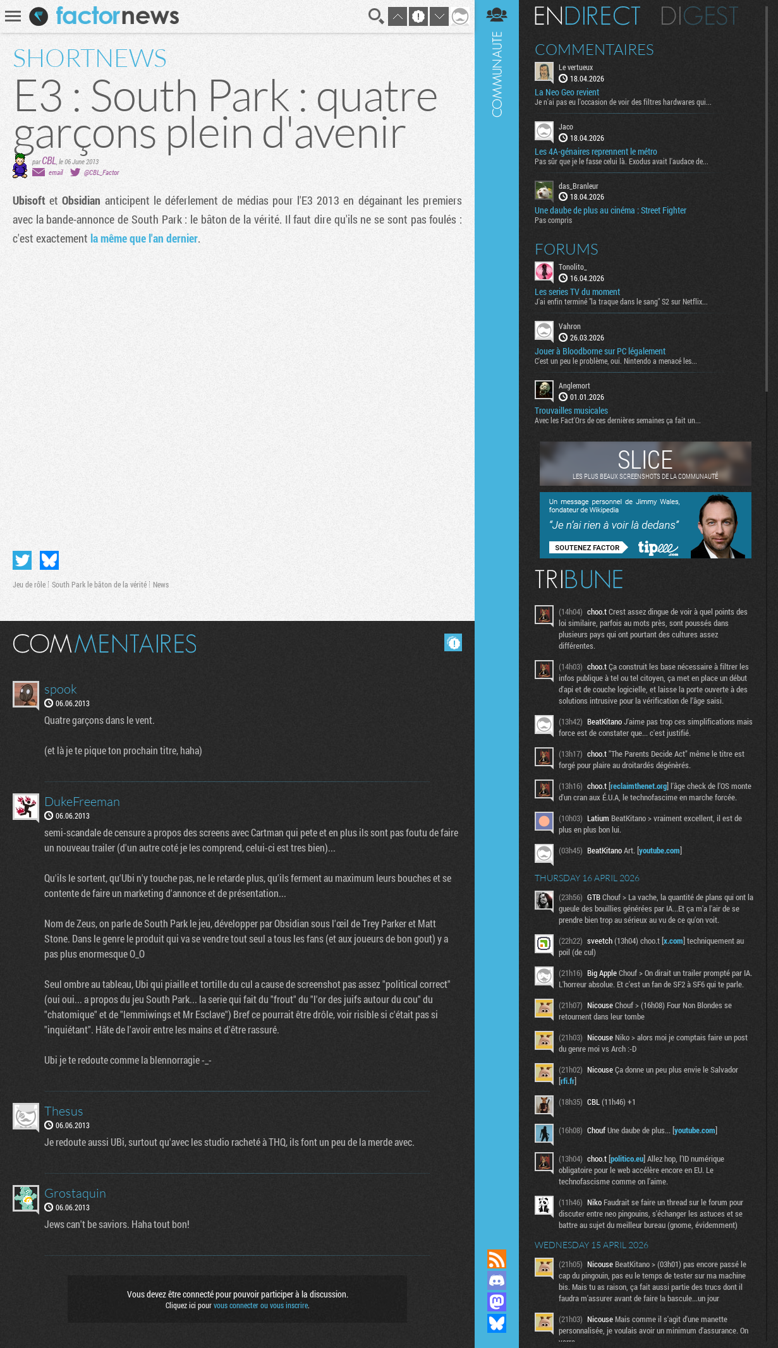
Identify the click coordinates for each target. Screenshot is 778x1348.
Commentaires (594, 49)
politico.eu (627, 1158)
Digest (700, 15)
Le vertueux (576, 67)
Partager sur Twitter (22, 560)
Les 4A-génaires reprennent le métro (596, 152)
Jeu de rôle (29, 584)
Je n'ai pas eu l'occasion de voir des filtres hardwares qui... (623, 102)
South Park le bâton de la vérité (99, 584)
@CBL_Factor (101, 172)
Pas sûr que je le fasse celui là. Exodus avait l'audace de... (621, 161)
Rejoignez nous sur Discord (496, 1280)
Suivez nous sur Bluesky (496, 1323)
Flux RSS (496, 1258)
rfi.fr (567, 1080)
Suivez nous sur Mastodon (496, 1301)
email (56, 172)
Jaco (566, 126)
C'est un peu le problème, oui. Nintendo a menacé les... (616, 361)
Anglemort (574, 385)
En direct (587, 15)
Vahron (570, 326)
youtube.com (659, 850)
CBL (49, 160)
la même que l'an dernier (144, 238)
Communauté (496, 612)
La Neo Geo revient (567, 92)
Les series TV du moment (577, 292)
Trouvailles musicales (571, 411)
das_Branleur (579, 186)
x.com (673, 940)
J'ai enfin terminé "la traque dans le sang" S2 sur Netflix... (621, 301)
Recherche (376, 16)
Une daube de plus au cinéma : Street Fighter (610, 210)
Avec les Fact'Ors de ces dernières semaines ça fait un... (618, 420)
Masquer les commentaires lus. (453, 642)
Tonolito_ (573, 267)
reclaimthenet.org (639, 785)
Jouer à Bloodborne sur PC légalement (600, 351)
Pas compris (553, 220)
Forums (567, 248)
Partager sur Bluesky (49, 560)
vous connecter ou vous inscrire (261, 1305)
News (161, 584)
